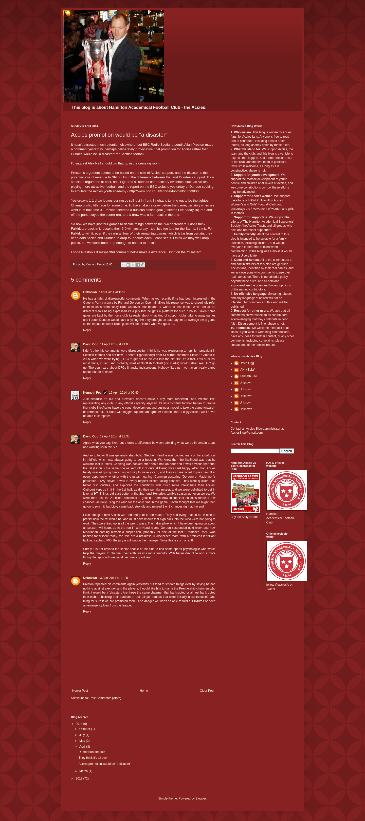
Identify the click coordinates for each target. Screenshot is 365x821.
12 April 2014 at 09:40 (124, 392)
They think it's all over (93, 758)
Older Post (207, 690)
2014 (79, 724)
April (82, 746)
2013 (79, 778)
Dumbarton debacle (92, 752)
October (85, 729)
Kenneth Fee (92, 392)
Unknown (90, 292)
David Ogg (90, 344)
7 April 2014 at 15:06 (112, 292)
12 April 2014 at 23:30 (115, 436)
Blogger (200, 798)
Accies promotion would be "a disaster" (105, 764)
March (84, 771)
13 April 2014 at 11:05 (113, 578)
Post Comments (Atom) (105, 698)
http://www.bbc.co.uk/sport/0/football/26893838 (163, 191)
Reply (87, 330)
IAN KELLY (247, 369)
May (82, 741)
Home (144, 690)
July (82, 735)
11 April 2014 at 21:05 (115, 344)
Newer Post (80, 690)
